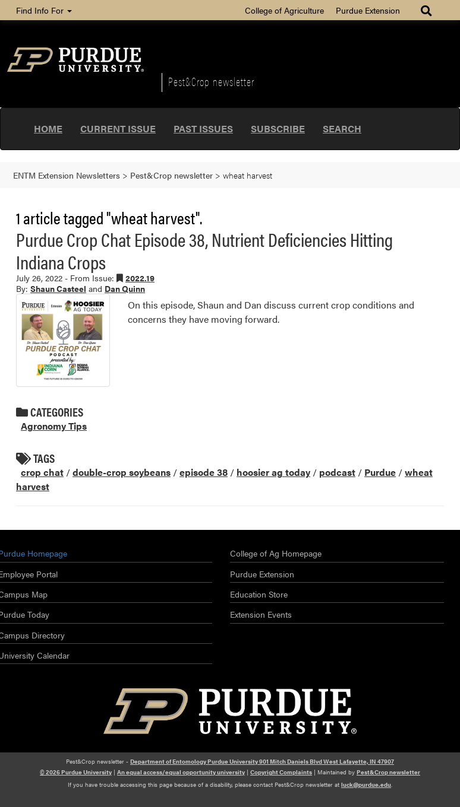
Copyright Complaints (281, 772)
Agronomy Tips (54, 426)
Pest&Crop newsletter (211, 81)
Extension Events (261, 614)
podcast (337, 472)
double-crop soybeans (122, 472)
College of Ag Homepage (276, 553)
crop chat (42, 472)
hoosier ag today (273, 472)
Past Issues (203, 128)
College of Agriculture (284, 10)
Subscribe (278, 128)
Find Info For (44, 10)
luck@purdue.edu (366, 784)
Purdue (380, 472)
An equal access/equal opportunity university (181, 772)
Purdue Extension (368, 10)
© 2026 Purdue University (76, 772)
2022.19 (140, 278)
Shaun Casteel (58, 288)
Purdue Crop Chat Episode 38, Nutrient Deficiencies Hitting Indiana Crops (204, 250)
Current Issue (118, 128)
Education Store (259, 594)
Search (342, 128)
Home (48, 128)
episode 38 (203, 472)
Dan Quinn (125, 288)
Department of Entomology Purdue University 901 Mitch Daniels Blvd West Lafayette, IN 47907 (262, 761)
